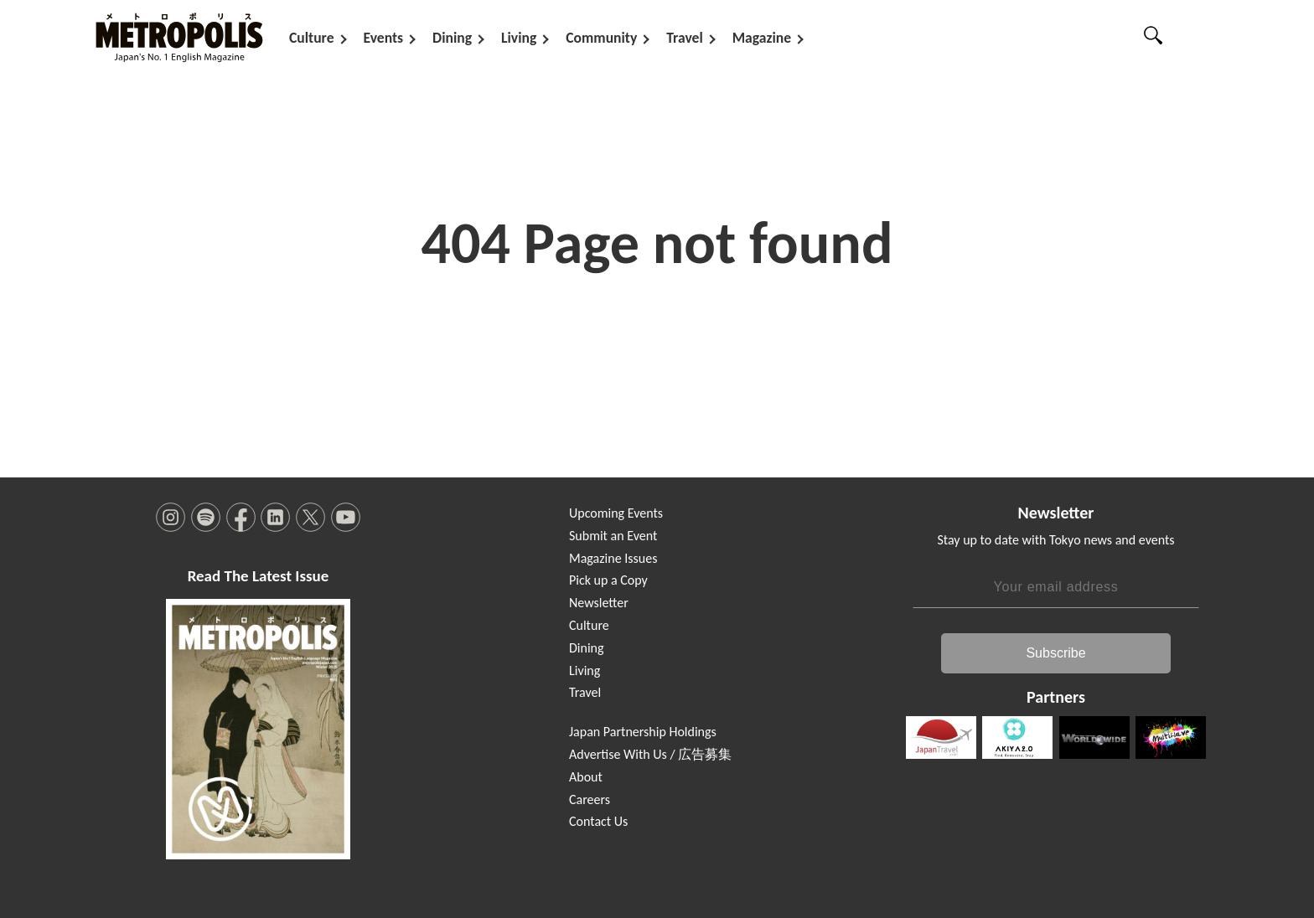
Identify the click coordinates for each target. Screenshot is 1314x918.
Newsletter (599, 603)
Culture (311, 37)
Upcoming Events (616, 513)
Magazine (761, 37)
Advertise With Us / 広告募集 (650, 754)
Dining (452, 37)
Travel (684, 37)
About (586, 777)
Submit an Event (613, 536)
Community (601, 37)
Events (384, 37)
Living (518, 37)
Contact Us (598, 821)
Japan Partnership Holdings (642, 732)
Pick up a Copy (608, 580)
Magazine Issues (613, 558)
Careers (589, 799)
